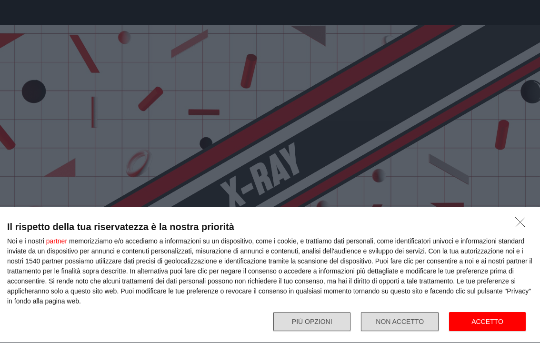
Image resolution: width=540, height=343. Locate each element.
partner (56, 241)
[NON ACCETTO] (522, 224)
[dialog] (270, 275)
